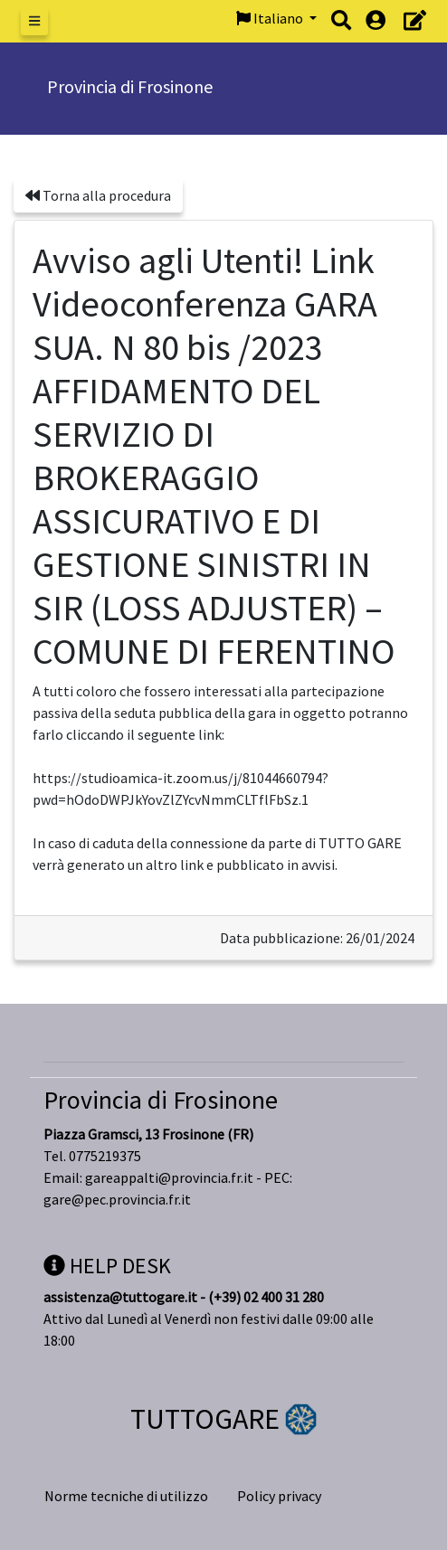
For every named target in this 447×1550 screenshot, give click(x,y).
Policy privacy (279, 1496)
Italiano (271, 18)
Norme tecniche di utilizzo (126, 1496)
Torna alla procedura (98, 195)
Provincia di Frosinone (160, 1099)
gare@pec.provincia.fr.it (117, 1199)
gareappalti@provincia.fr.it (169, 1177)
